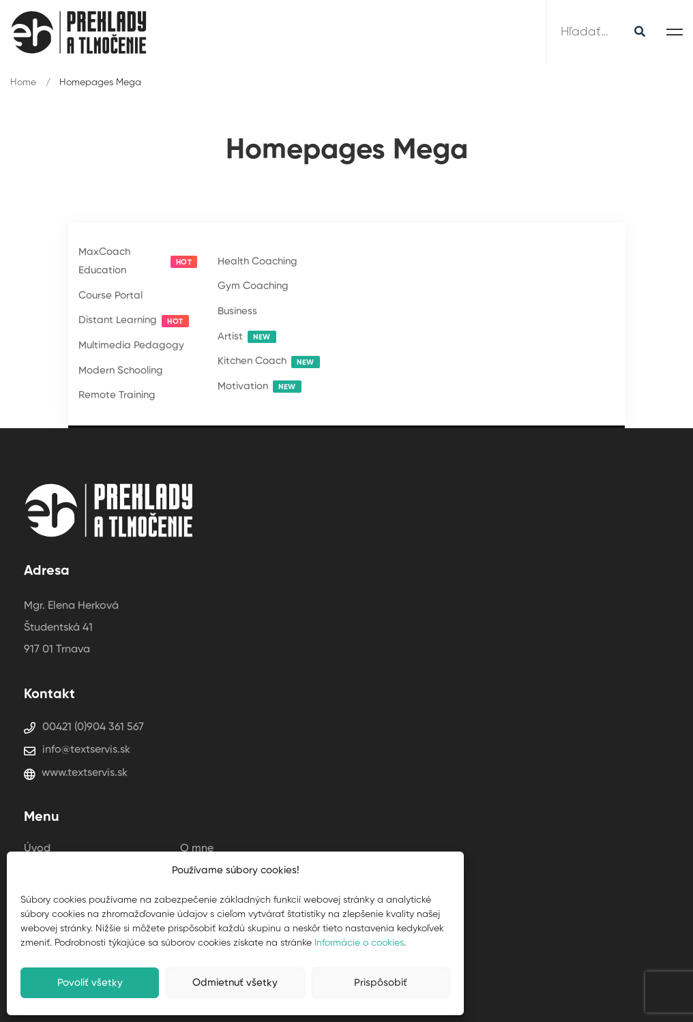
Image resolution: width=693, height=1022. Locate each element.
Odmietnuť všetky (235, 983)
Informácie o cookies (359, 943)
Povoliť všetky (90, 983)
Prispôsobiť (380, 983)
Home (23, 82)
